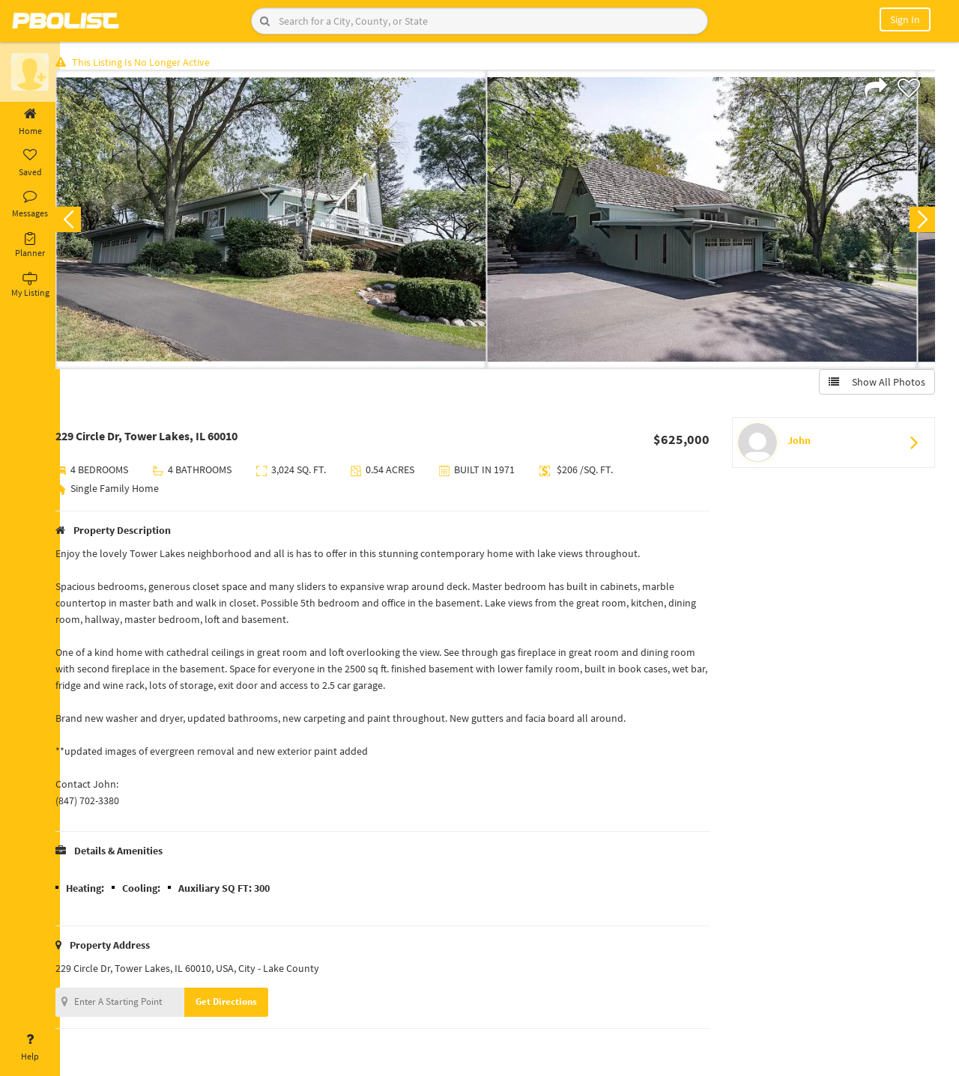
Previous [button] (84, 221)
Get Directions (242, 1003)
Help (30, 1047)
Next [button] (920, 221)
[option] (286, 221)
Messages (30, 204)
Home (30, 122)
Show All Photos (874, 384)
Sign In (905, 19)
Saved (30, 163)
